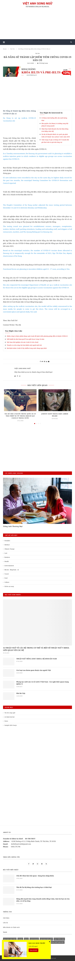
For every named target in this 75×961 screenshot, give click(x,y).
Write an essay (9, 586)
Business (7, 557)
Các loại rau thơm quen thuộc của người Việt (33, 670)
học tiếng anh (59, 939)
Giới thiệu (6, 918)
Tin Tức (12, 49)
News (6, 721)
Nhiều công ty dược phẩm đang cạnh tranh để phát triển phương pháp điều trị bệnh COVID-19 (37, 336)
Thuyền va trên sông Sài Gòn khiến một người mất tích (24, 345)
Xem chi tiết (33, 950)
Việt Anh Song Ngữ (22, 368)
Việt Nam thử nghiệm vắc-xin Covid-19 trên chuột (22, 342)
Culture (6, 582)
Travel (6, 574)
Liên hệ (5, 923)
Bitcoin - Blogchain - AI (11, 570)
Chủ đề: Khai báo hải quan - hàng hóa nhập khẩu (35, 876)
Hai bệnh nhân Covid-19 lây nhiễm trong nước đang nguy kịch (27, 348)
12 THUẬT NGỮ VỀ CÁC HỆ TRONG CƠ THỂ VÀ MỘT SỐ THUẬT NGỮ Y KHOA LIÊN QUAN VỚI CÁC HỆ (36, 649)
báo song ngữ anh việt (56, 942)
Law (5, 553)
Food (6, 578)
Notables (7, 541)
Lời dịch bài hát (9, 717)
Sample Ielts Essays (10, 725)
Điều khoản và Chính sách (11, 927)
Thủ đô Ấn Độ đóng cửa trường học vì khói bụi (34, 887)
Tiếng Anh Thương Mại (13, 526)
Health (6, 561)
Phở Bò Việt (20, 693)
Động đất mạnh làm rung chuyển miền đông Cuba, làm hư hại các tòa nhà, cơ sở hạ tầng (43, 900)
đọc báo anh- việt (10, 939)
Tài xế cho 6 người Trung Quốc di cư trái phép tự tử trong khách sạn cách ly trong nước (20, 416)
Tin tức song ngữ (9, 713)
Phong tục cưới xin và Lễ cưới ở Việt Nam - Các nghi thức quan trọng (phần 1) (42, 683)
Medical (6, 545)
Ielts (26, 939)
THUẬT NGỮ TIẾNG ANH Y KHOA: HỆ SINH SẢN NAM (36, 659)
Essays (20, 939)
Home (5, 49)
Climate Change (9, 549)
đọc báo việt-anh (46, 939)
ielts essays (34, 939)
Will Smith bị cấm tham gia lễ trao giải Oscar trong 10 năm (25, 339)
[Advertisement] (37, 24)
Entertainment (9, 566)
